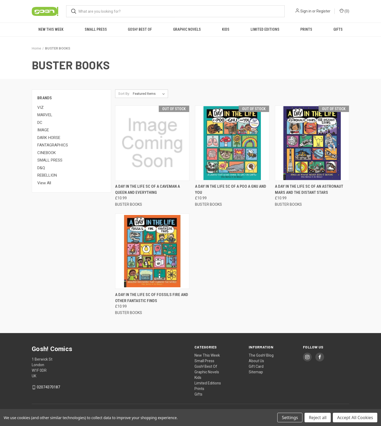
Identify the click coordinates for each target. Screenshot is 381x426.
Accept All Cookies (355, 417)
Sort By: (124, 94)
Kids (225, 29)
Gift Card (256, 366)
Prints (306, 29)
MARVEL (44, 115)
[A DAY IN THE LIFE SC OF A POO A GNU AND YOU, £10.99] (232, 143)
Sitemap (256, 372)
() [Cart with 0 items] (344, 10)
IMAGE (43, 130)
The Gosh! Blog (261, 355)
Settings (290, 417)
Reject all (317, 417)
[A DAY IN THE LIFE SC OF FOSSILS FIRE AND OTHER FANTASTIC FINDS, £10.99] (152, 251)
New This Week (51, 29)
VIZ (40, 107)
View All (44, 183)
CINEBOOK (46, 152)
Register (323, 11)
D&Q (41, 167)
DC (39, 122)
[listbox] (150, 94)
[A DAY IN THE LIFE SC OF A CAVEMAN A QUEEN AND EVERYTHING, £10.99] (152, 143)
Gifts (338, 29)
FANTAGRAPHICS (52, 145)
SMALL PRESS (49, 160)
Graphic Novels (187, 29)
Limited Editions (265, 29)
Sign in (305, 11)
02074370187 (48, 387)
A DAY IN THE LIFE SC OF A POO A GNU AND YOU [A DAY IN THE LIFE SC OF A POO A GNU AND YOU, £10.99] (230, 189)
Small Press (96, 29)
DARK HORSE (48, 137)
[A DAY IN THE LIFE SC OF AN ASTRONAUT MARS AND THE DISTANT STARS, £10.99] (312, 143)
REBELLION (47, 175)
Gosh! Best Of (140, 29)
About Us (256, 361)
